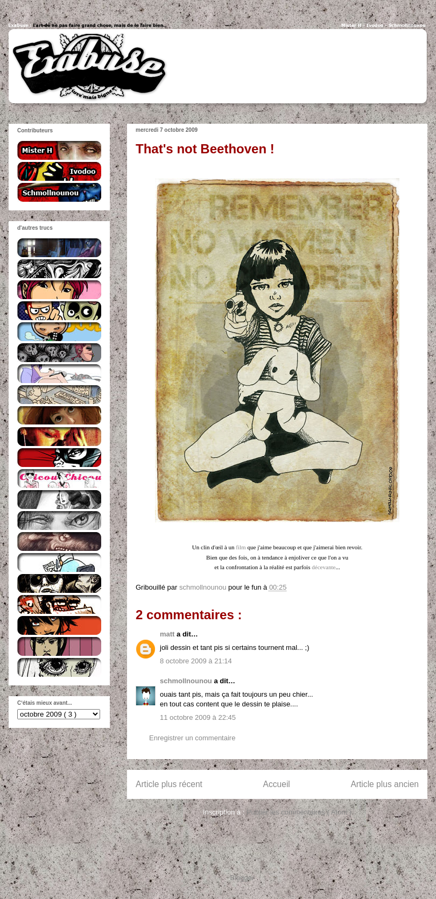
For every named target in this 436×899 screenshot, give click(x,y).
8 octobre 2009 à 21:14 (196, 661)
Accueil (276, 784)
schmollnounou (187, 681)
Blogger (242, 878)
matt (168, 634)
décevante (323, 567)
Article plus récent (169, 784)
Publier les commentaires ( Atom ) (299, 812)
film (240, 547)
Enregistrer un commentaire (192, 738)
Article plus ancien (384, 784)
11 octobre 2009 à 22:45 (198, 717)
